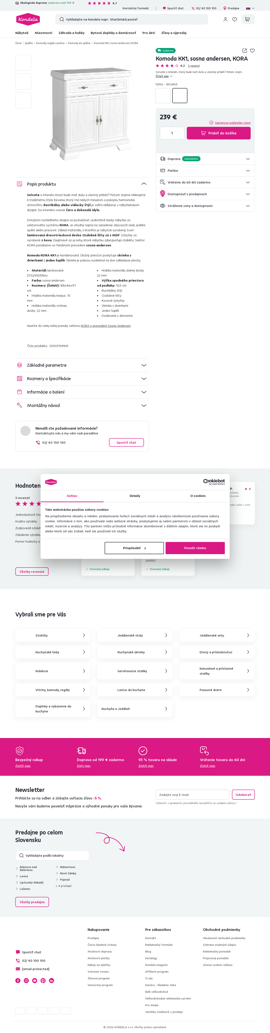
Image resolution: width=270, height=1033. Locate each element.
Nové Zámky (68, 873)
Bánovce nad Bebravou (28, 868)
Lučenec (25, 888)
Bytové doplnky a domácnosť (113, 33)
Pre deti (148, 33)
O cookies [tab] (198, 496)
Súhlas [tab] (72, 496)
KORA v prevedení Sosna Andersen (106, 326)
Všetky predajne (32, 902)
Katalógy (151, 958)
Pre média (151, 1005)
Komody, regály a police (50, 43)
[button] (205, 159)
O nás (149, 978)
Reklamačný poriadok (217, 951)
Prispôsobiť (134, 548)
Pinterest (43, 980)
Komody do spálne (79, 43)
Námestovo (67, 866)
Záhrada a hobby (71, 33)
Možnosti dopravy (100, 951)
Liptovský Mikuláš (31, 882)
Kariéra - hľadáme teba (160, 985)
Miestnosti (43, 33)
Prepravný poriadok (216, 958)
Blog (148, 951)
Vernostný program (100, 985)
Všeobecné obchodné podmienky (224, 938)
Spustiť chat (173, 8)
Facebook (17, 980)
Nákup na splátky (99, 965)
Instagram (26, 980)
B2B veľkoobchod (156, 992)
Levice (24, 876)
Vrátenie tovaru (98, 971)
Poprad (65, 879)
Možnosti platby (99, 958)
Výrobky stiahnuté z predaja (164, 1012)
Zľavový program (99, 978)
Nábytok (21, 33)
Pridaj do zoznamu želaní (252, 50)
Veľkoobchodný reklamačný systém (168, 998)
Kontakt (150, 938)
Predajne (231, 8)
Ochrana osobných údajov (219, 945)
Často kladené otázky (102, 945)
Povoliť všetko (195, 548)
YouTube (34, 980)
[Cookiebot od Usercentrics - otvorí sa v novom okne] (206, 482)
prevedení (150, 560)
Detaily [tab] (135, 496)
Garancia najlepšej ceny (233, 122)
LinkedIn (51, 980)
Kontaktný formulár (136, 8)
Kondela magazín (156, 965)
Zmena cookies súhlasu (217, 965)
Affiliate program (157, 971)
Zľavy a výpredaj (173, 33)
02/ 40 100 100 (203, 8)
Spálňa (29, 43)
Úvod (18, 43)
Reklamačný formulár (159, 945)
